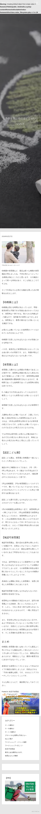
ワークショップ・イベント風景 (15, 742)
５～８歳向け (9, 728)
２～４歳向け (9, 725)
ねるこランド (7, 3)
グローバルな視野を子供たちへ (15, 735)
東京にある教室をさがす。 (14, 752)
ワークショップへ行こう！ (14, 745)
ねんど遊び (9, 739)
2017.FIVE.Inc (35, 811)
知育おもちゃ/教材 (11, 756)
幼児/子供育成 (14, 691)
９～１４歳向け (10, 732)
